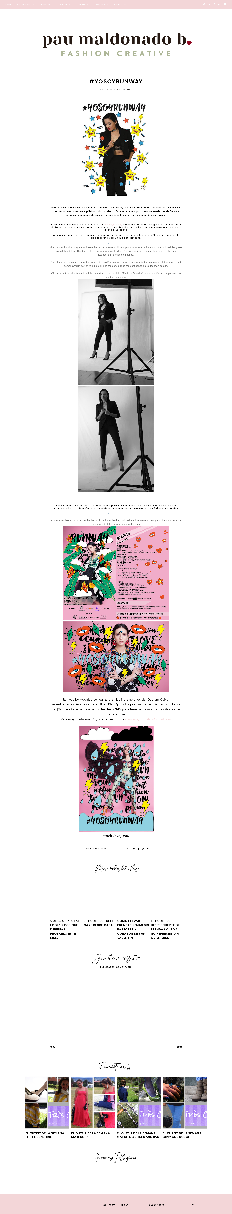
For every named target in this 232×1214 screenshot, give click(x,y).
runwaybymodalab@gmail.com (148, 719)
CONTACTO (102, 4)
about (125, 1205)
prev (52, 1047)
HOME (8, 4)
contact (109, 1205)
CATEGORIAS (24, 4)
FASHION (89, 848)
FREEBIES (45, 4)
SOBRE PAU (120, 4)
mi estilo (100, 848)
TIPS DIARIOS (64, 4)
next (179, 1047)
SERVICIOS (83, 4)
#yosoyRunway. (113, 224)
